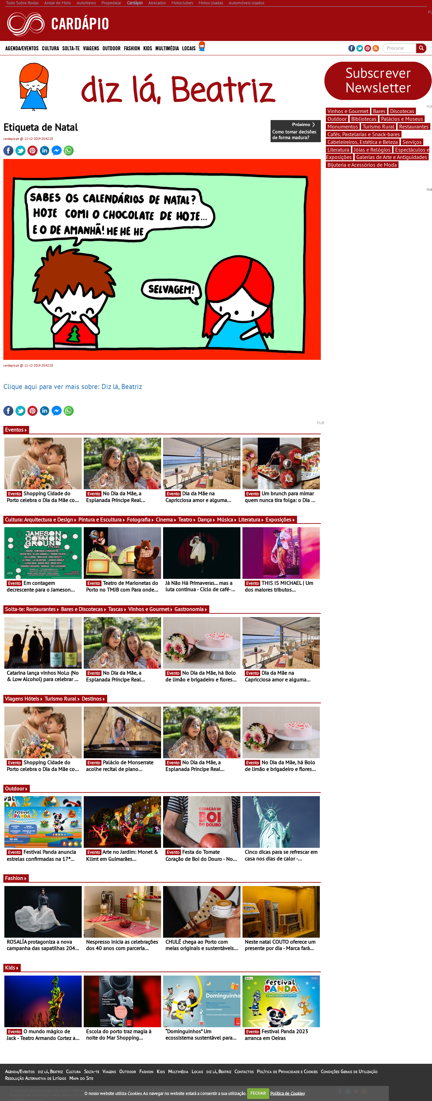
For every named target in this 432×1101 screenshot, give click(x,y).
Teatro (187, 519)
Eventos (16, 429)
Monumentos (343, 126)
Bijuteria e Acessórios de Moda (362, 164)
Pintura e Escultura (102, 519)
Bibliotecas (363, 118)
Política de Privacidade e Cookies (287, 1071)
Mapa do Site (81, 1078)
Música (227, 519)
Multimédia (167, 47)
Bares (379, 111)
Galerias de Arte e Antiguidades (391, 157)
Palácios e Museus (402, 118)
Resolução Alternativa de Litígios (35, 1078)
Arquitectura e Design (50, 519)
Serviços (412, 142)
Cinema (166, 519)
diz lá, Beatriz (50, 1071)
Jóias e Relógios (372, 149)
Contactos (244, 1071)
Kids (147, 47)
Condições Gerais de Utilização (349, 1071)
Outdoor (111, 47)
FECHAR (258, 1093)
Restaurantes (43, 609)
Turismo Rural (62, 698)
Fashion (132, 47)
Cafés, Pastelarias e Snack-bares (364, 134)
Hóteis (33, 698)
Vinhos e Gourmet (150, 609)
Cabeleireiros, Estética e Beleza (363, 142)
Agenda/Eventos (22, 47)
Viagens (91, 47)
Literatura (251, 519)
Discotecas (402, 111)
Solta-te (71, 47)
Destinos (93, 698)
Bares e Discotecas (84, 609)
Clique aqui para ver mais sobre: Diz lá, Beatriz (72, 386)
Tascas (117, 609)
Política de (287, 1093)
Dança (207, 519)
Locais (189, 47)
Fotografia (140, 519)
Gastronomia (191, 609)
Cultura (50, 47)
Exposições (280, 519)
